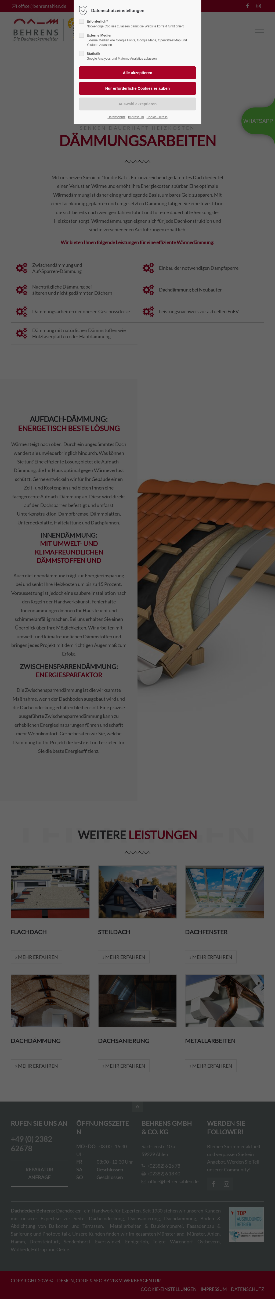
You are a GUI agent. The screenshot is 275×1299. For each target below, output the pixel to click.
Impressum (136, 117)
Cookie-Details (157, 117)
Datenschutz (116, 117)
